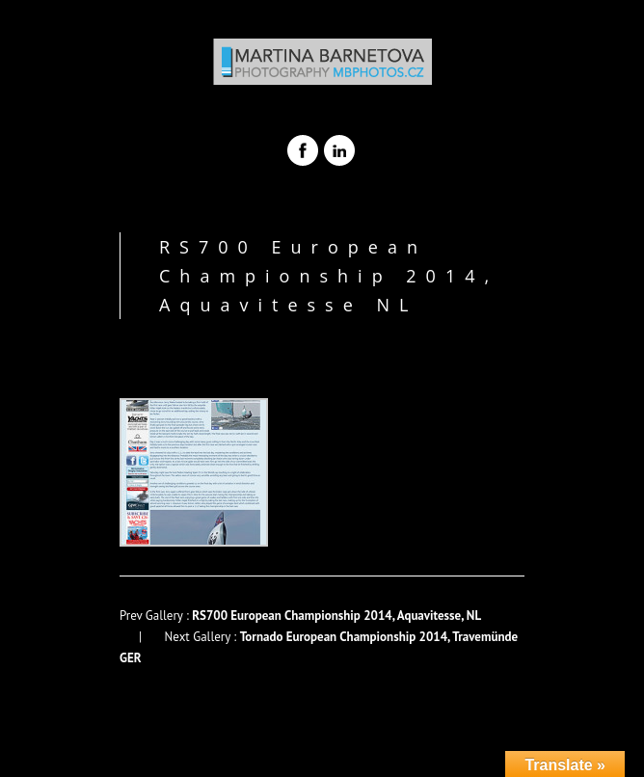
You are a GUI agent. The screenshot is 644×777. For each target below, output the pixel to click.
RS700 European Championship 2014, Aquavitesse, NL (336, 615)
